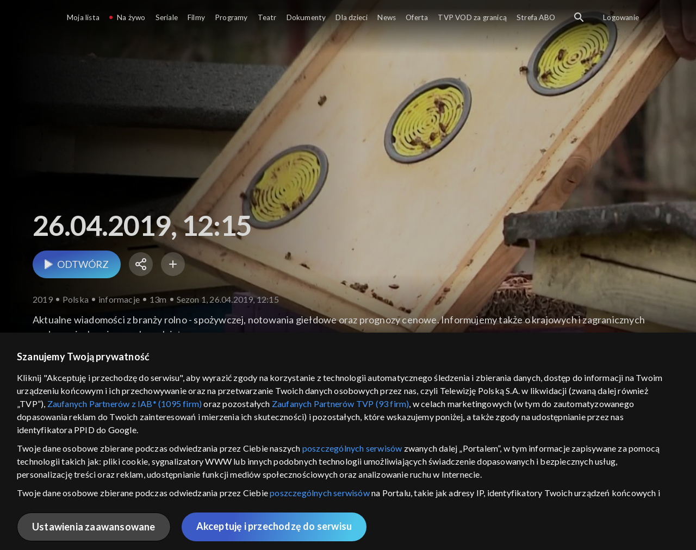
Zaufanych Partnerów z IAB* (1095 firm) (124, 403)
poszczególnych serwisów (352, 448)
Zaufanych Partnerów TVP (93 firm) (340, 403)
